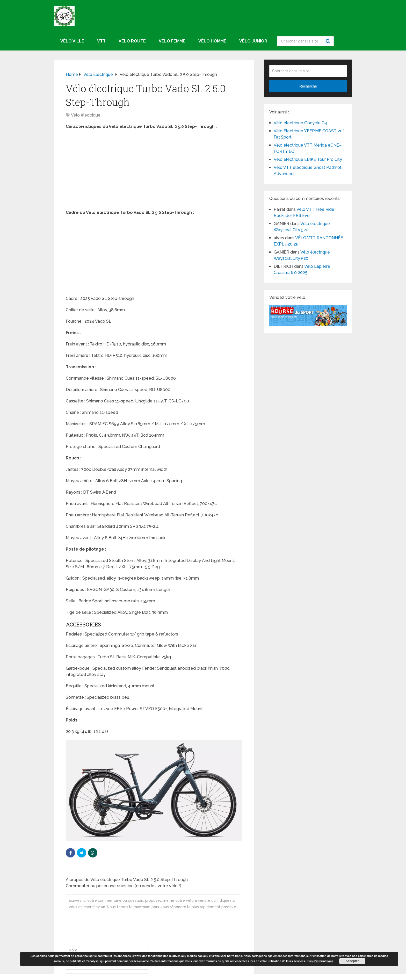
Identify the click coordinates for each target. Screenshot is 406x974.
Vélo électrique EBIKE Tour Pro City (308, 159)
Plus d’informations (320, 961)
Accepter (352, 961)
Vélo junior (253, 41)
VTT (101, 41)
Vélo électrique (85, 115)
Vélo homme (212, 41)
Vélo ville (72, 41)
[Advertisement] (154, 171)
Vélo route (132, 41)
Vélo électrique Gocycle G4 (300, 122)
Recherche (328, 41)
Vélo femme (172, 41)
